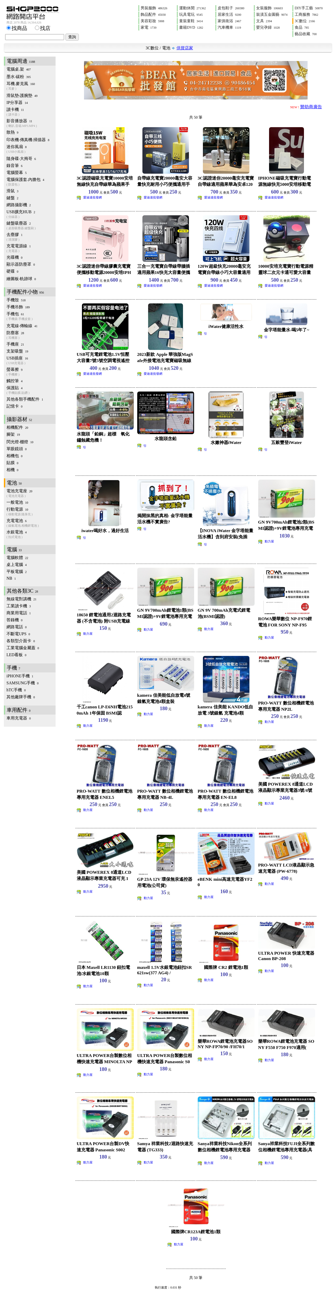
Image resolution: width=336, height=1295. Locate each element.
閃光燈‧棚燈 (19, 442)
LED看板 (16, 655)
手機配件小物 (25, 292)
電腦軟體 (17, 557)
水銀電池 (31, 534)
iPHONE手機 (19, 676)
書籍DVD (191, 27)
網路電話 (16, 627)
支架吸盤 (17, 351)
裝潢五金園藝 (271, 14)
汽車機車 (229, 27)
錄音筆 (14, 165)
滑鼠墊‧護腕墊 (21, 95)
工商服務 (306, 14)
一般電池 (17, 502)
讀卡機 (31, 112)
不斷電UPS (18, 634)
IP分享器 (17, 102)
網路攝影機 (18, 205)
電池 (166, 48)
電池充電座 (31, 493)
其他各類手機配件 (24, 399)
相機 (12, 470)
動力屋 (269, 541)
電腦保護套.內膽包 (31, 182)
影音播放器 (31, 123)
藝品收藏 (306, 34)
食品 (302, 27)
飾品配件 (153, 14)
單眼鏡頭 (16, 449)
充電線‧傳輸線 (21, 326)
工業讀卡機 (18, 606)
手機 (13, 668)
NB (11, 578)
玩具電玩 (191, 14)
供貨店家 (185, 48)
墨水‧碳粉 (18, 76)
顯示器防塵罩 (20, 264)
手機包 (31, 316)
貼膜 (12, 463)
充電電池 (31, 523)
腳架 (13, 434)
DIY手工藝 (309, 8)
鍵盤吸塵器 (31, 226)
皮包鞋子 (231, 8)
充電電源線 (31, 248)
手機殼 (16, 300)
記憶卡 (14, 406)
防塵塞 (31, 335)
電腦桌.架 (18, 69)
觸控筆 (14, 381)
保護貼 (31, 390)
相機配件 (17, 427)
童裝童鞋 (191, 21)
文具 (264, 21)
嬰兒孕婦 (268, 27)
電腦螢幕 (16, 172)
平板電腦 (16, 571)
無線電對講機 (21, 599)
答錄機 (14, 620)
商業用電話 (18, 613)
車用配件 (18, 710)
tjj (205, 333)
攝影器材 (19, 419)
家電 (148, 27)
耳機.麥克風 (31, 86)
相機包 (14, 456)
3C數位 (305, 21)
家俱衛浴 (229, 21)
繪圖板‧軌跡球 (21, 279)
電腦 (14, 549)
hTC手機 (16, 690)
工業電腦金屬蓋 (22, 648)
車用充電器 (18, 718)
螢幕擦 (31, 372)
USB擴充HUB (31, 214)
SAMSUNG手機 (22, 683)
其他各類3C (22, 591)
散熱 (12, 132)
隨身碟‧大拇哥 (21, 158)
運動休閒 (192, 8)
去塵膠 (31, 237)
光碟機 (14, 257)
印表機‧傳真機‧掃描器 (27, 139)
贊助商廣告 (311, 106)
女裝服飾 (269, 8)
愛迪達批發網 (92, 197)
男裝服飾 (154, 8)
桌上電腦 (16, 564)
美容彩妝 (152, 21)
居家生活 (229, 14)
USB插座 (31, 360)
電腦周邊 (21, 61)
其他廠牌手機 (20, 697)
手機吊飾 (18, 307)
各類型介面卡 (20, 641)
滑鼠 (12, 191)
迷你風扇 (31, 149)
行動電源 (31, 512)
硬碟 (12, 271)
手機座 (15, 344)
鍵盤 (12, 198)
